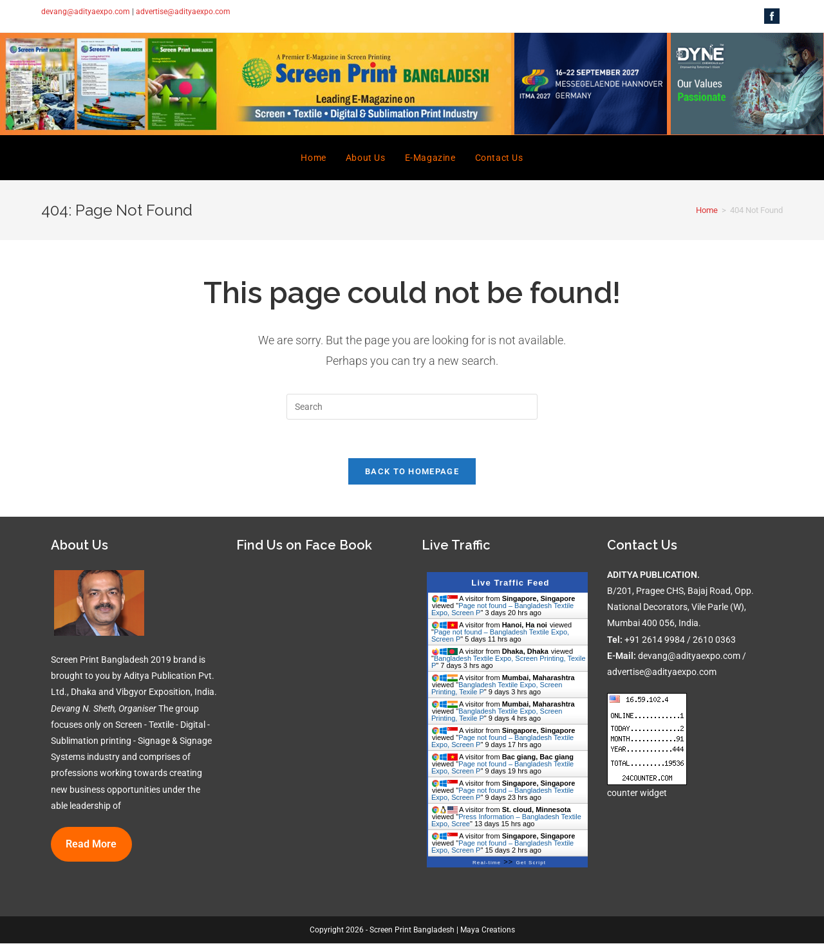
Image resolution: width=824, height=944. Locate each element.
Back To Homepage (412, 471)
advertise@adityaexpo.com (183, 11)
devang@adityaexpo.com (85, 11)
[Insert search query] (412, 407)
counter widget (637, 793)
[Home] (707, 210)
